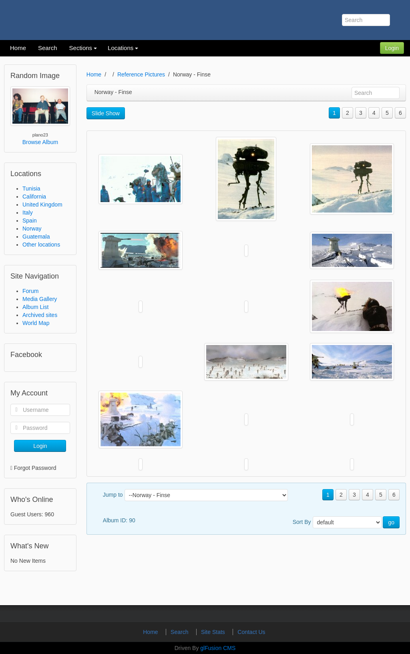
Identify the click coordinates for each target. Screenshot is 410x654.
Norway (31, 228)
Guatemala (36, 236)
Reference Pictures (141, 74)
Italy (27, 212)
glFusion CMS (217, 648)
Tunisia (31, 188)
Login (392, 48)
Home (93, 74)
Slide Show (106, 113)
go (391, 522)
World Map (35, 323)
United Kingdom (42, 204)
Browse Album (40, 142)
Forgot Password (35, 468)
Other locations (41, 244)
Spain (29, 220)
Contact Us (251, 632)
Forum (30, 291)
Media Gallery (39, 299)
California (34, 196)
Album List (35, 307)
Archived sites (39, 315)
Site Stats (214, 632)
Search (180, 632)
